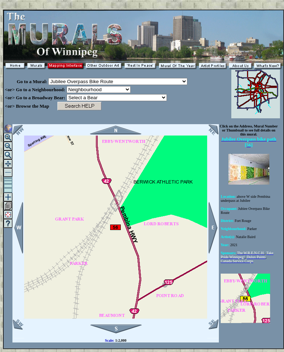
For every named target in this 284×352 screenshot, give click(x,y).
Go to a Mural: (26, 81)
